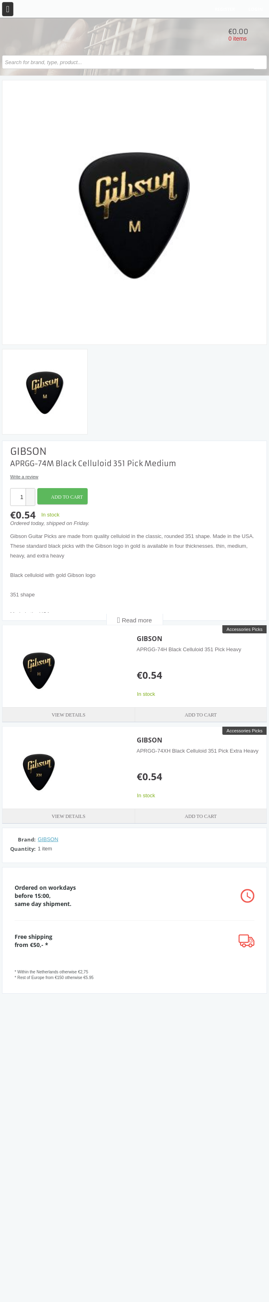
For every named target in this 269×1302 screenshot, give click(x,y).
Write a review (24, 476)
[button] (30, 493)
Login (255, 9)
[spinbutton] (18, 497)
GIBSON (149, 638)
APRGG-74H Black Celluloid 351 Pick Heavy (189, 649)
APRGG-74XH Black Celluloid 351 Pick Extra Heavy (198, 751)
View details (68, 715)
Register (225, 9)
